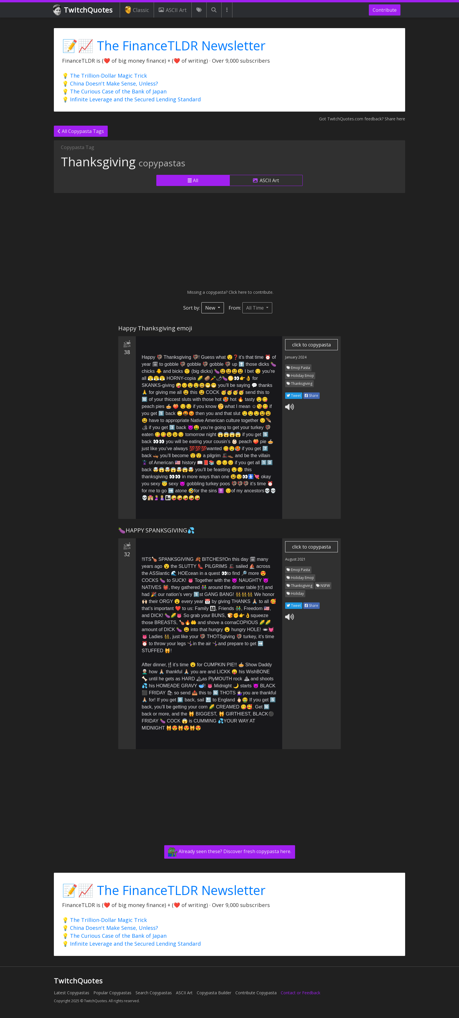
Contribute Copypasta (256, 992)
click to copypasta (311, 344)
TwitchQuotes (83, 10)
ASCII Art (173, 9)
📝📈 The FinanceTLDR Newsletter (164, 45)
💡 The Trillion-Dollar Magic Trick (104, 75)
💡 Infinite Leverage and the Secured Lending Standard (131, 99)
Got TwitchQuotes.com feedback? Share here (362, 119)
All (193, 180)
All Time (255, 308)
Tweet (294, 395)
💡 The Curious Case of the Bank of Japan (114, 91)
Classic (137, 10)
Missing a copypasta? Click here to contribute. (229, 292)
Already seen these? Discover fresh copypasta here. (229, 852)
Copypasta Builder (214, 992)
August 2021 (295, 559)
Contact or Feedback (300, 992)
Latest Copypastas (71, 992)
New (210, 308)
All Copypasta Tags (81, 131)
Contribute (385, 10)
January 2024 (295, 357)
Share (311, 395)
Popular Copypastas (112, 992)
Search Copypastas (154, 992)
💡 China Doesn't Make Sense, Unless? (110, 83)
